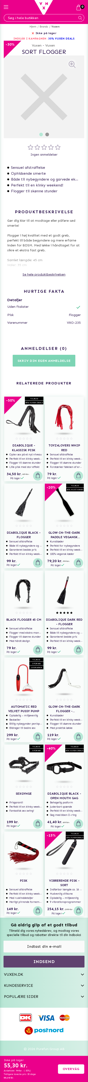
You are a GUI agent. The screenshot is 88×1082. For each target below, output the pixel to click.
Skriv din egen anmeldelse (44, 361)
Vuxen (55, 26)
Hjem (33, 26)
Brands (44, 26)
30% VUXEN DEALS (61, 38)
